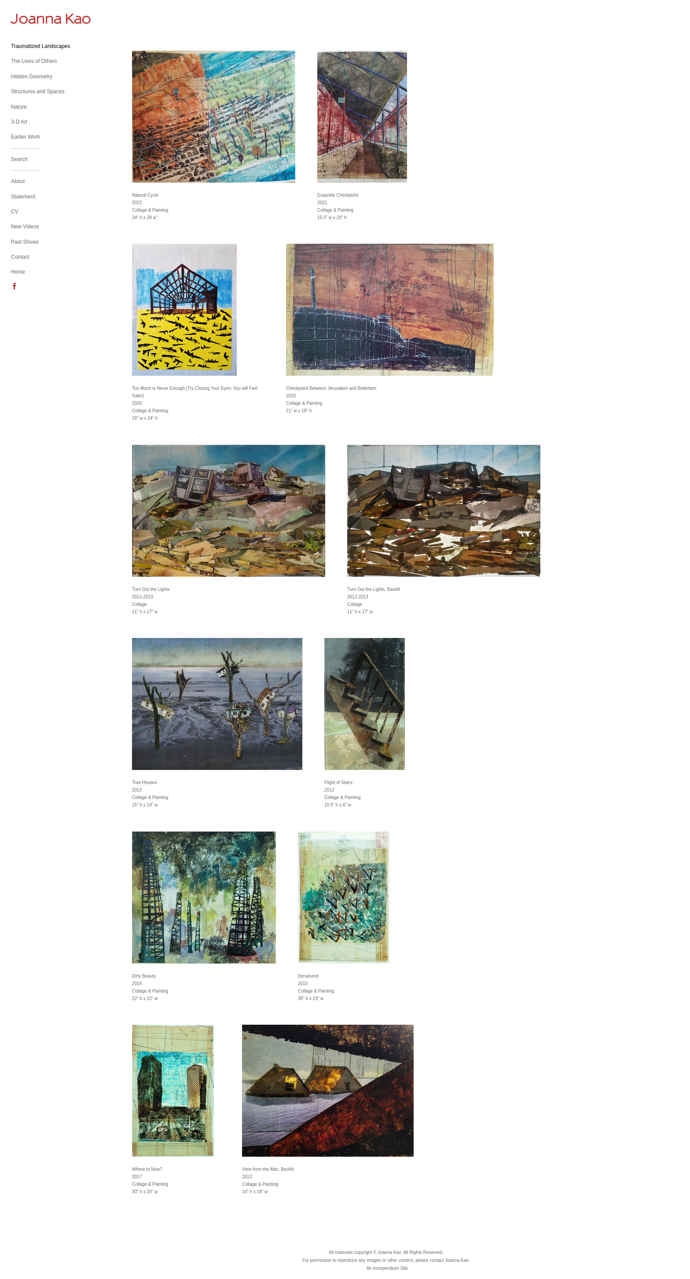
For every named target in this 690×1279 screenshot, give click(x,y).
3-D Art (19, 122)
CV (14, 212)
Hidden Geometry (31, 76)
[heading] (33, 18)
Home (18, 272)
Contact (20, 257)
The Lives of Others (34, 61)
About (18, 181)
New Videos (25, 227)
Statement (23, 197)
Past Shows (25, 242)
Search (19, 159)
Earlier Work (25, 137)
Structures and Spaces (37, 91)
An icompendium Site (387, 1268)
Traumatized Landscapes (40, 46)
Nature (19, 107)
